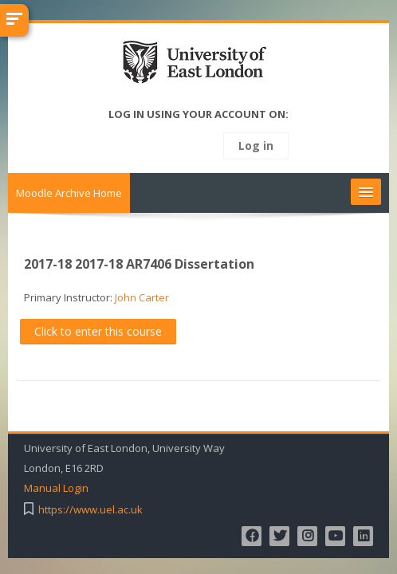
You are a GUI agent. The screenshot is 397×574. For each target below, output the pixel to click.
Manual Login (56, 488)
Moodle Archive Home (69, 193)
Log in (255, 145)
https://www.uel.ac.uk (90, 510)
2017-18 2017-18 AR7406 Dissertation (139, 264)
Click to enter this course (98, 331)
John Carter (142, 297)
